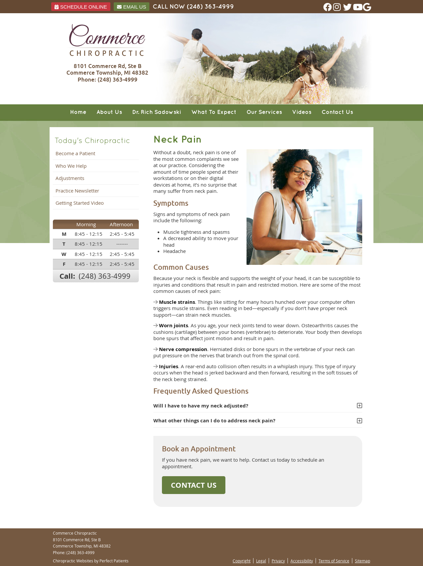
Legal (261, 560)
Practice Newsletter (77, 190)
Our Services (264, 112)
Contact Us (337, 112)
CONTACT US (193, 485)
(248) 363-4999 (210, 7)
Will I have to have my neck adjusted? (200, 405)
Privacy (278, 560)
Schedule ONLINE (81, 7)
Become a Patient (75, 153)
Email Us (131, 7)
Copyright (241, 560)
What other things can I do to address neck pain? (214, 420)
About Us (109, 112)
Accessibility (301, 560)
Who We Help (71, 165)
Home (78, 112)
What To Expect (213, 112)
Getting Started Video (80, 202)
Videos (301, 112)
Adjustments (70, 178)
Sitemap (362, 560)
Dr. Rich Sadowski (156, 112)
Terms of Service (334, 560)
